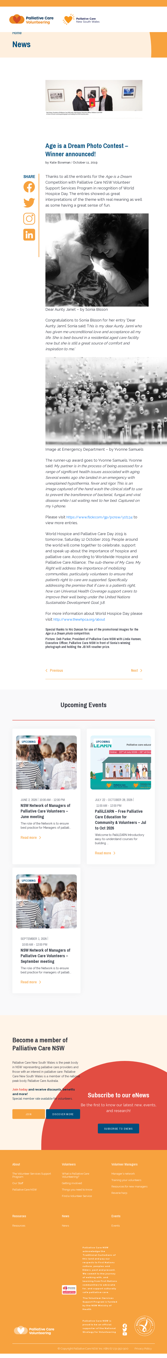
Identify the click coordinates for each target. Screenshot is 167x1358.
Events (115, 1230)
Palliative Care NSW (24, 1193)
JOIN (29, 1118)
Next (134, 672)
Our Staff (17, 1187)
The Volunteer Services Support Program (31, 1179)
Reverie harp (119, 1197)
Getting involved (72, 1187)
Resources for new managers (129, 1190)
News (65, 1230)
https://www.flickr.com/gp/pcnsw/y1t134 (103, 518)
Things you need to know (77, 1193)
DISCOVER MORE (63, 1118)
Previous (56, 672)
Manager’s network (123, 1178)
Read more (29, 840)
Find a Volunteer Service (77, 1200)
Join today (20, 1094)
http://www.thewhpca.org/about (82, 622)
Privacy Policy (143, 1352)
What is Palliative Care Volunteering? (75, 1179)
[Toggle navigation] (155, 20)
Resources (18, 1230)
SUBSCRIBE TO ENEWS (118, 1133)
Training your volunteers (126, 1184)
